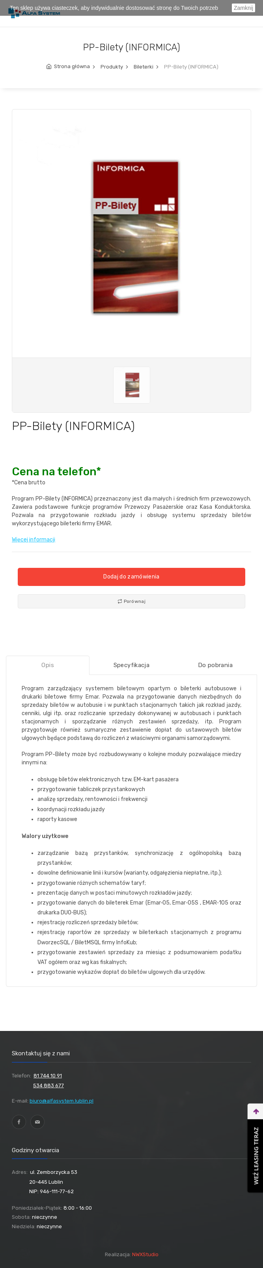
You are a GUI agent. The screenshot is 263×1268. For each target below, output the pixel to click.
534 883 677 (48, 1085)
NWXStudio (145, 1254)
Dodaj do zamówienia (131, 576)
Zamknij (243, 8)
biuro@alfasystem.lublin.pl (61, 1101)
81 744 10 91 (48, 1076)
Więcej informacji (33, 539)
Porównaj (131, 601)
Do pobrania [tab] (215, 665)
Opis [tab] (47, 665)
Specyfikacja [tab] (132, 665)
